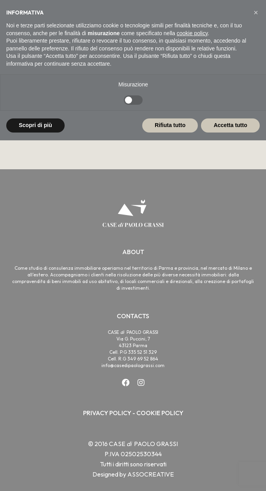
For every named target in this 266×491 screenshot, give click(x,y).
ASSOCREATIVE (150, 474)
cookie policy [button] (192, 33)
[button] (256, 12)
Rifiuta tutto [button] (170, 125)
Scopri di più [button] (35, 125)
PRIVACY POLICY (107, 413)
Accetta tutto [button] (230, 125)
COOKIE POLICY (159, 413)
